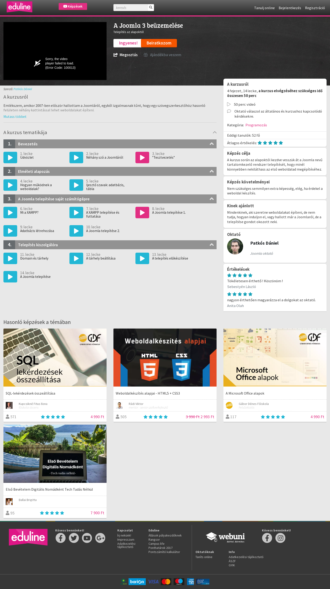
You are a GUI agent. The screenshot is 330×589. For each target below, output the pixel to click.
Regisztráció (315, 8)
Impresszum (125, 539)
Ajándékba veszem (162, 55)
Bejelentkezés (290, 8)
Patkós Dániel (23, 89)
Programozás (256, 124)
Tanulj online (264, 8)
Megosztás (125, 55)
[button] (15, 116)
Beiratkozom (158, 43)
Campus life (156, 544)
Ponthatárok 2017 (160, 548)
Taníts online (203, 557)
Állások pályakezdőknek (165, 535)
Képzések (72, 6)
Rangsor (154, 539)
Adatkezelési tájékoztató (126, 545)
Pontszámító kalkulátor (164, 552)
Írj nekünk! (124, 535)
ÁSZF (232, 561)
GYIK (232, 565)
